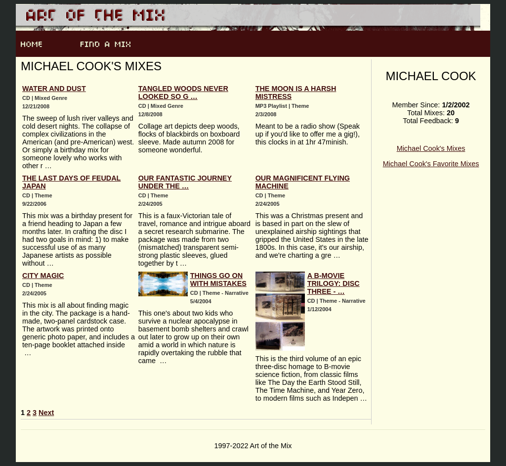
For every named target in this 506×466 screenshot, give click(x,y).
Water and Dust (54, 89)
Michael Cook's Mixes (431, 148)
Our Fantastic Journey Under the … (185, 182)
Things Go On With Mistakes (218, 279)
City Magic (43, 276)
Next (46, 413)
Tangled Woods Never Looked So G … (183, 92)
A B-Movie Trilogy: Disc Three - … (333, 283)
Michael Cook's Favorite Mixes (431, 164)
